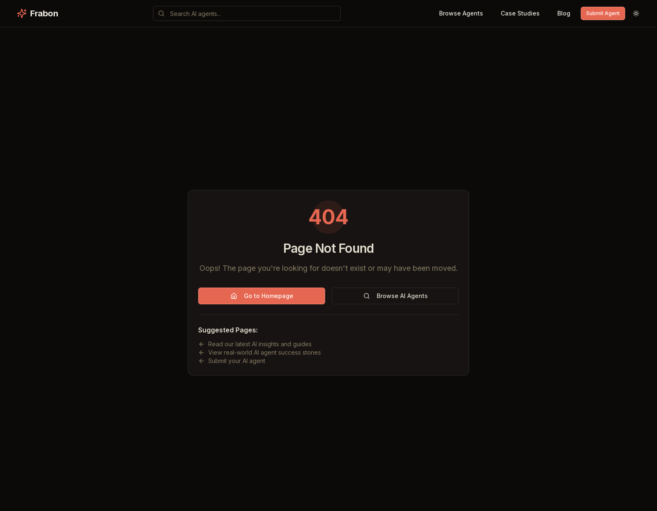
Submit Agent (603, 13)
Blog (563, 13)
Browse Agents (461, 13)
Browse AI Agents (395, 295)
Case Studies (520, 13)
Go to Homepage (261, 295)
